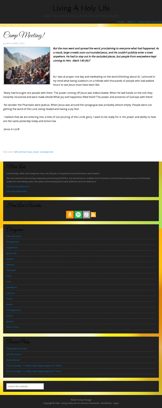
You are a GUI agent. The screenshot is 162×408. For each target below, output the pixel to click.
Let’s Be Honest (13, 354)
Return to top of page (81, 399)
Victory (9, 315)
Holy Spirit (11, 270)
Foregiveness (12, 241)
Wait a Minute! (13, 360)
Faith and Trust (20, 152)
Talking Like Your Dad (16, 348)
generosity (11, 253)
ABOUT (131, 21)
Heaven (10, 258)
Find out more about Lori (18, 186)
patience (10, 293)
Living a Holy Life (81, 8)
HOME (121, 21)
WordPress (106, 403)
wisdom (10, 321)
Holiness (10, 264)
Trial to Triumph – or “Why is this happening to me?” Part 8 (33, 365)
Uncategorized (46, 152)
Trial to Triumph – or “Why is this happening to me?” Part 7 (33, 371)
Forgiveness (12, 247)
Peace (9, 298)
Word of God (12, 327)
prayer (36, 152)
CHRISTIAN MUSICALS (150, 21)
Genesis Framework (90, 403)
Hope (29, 152)
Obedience (11, 287)
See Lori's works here (16, 191)
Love (8, 281)
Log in (116, 403)
